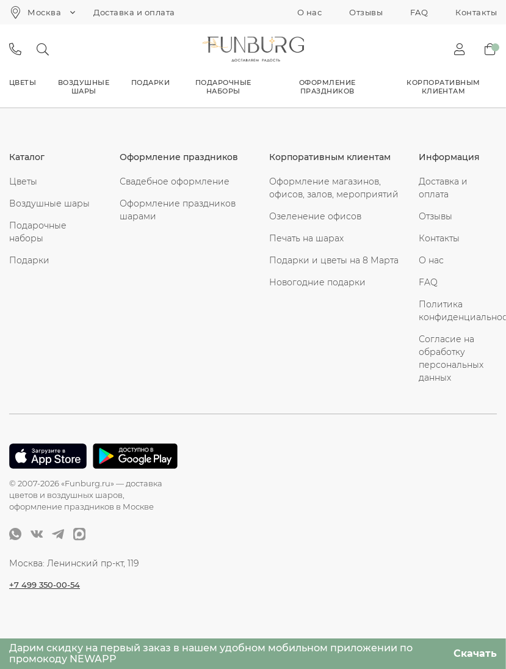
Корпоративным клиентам (443, 86)
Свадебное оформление (175, 181)
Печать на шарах (306, 238)
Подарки (150, 82)
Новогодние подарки (317, 282)
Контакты (476, 12)
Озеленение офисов (315, 216)
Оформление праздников (327, 86)
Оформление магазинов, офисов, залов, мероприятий (334, 188)
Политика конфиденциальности (458, 311)
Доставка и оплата (134, 12)
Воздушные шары (83, 86)
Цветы (22, 82)
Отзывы (366, 12)
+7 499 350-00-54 (46, 584)
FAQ (419, 12)
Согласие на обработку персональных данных (451, 358)
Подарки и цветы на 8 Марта (334, 260)
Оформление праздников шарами (178, 210)
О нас (309, 12)
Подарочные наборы (223, 86)
